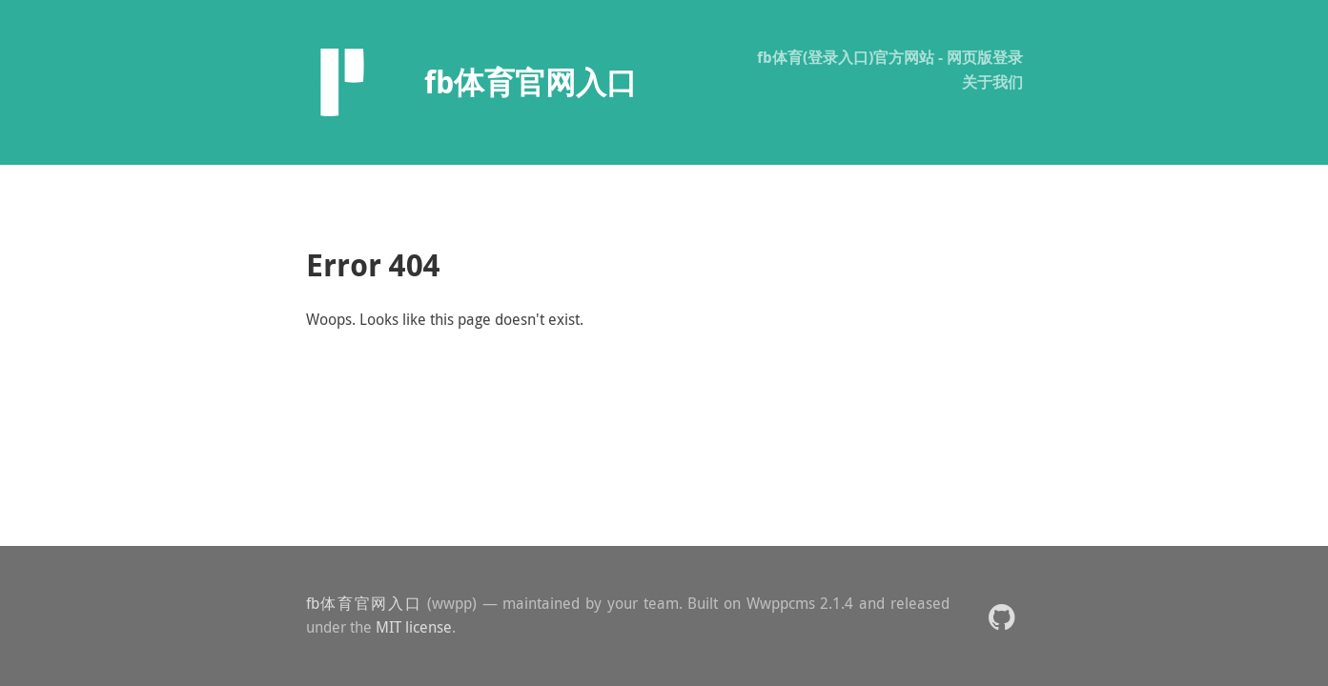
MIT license (414, 626)
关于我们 (992, 81)
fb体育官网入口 (364, 603)
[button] (1001, 615)
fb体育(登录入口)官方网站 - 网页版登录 (890, 57)
